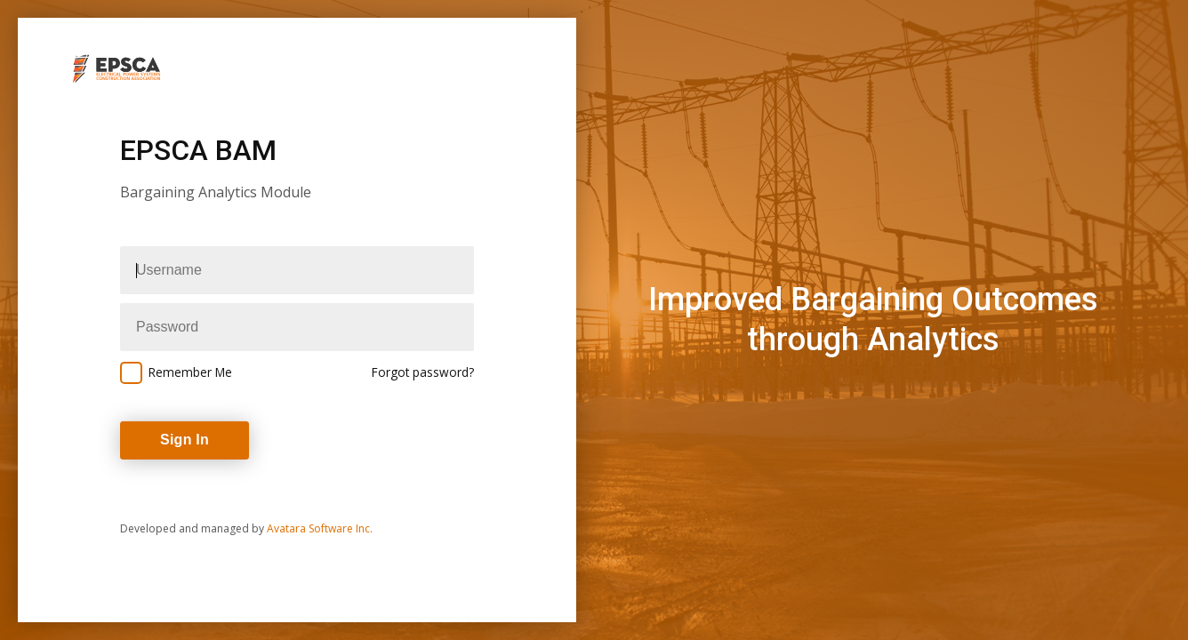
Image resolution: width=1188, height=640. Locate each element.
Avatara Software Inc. (320, 528)
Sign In (184, 439)
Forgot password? (423, 372)
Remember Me (190, 372)
